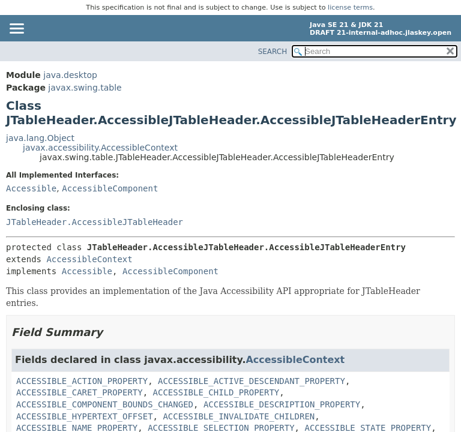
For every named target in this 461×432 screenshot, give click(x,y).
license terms (350, 7)
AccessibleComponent (110, 188)
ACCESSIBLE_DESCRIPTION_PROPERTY (281, 404)
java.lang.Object (40, 138)
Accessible (31, 188)
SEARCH (273, 51)
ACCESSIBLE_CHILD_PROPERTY (216, 392)
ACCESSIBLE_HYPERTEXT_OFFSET (84, 416)
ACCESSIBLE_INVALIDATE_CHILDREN (239, 416)
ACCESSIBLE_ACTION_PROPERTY (82, 381)
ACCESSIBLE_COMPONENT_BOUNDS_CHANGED (104, 404)
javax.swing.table (84, 87)
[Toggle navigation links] (16, 29)
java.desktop (70, 75)
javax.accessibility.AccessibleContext (100, 147)
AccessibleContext (89, 259)
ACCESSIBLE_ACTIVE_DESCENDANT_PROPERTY (251, 381)
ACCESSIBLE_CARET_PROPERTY (79, 392)
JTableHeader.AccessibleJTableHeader (94, 222)
